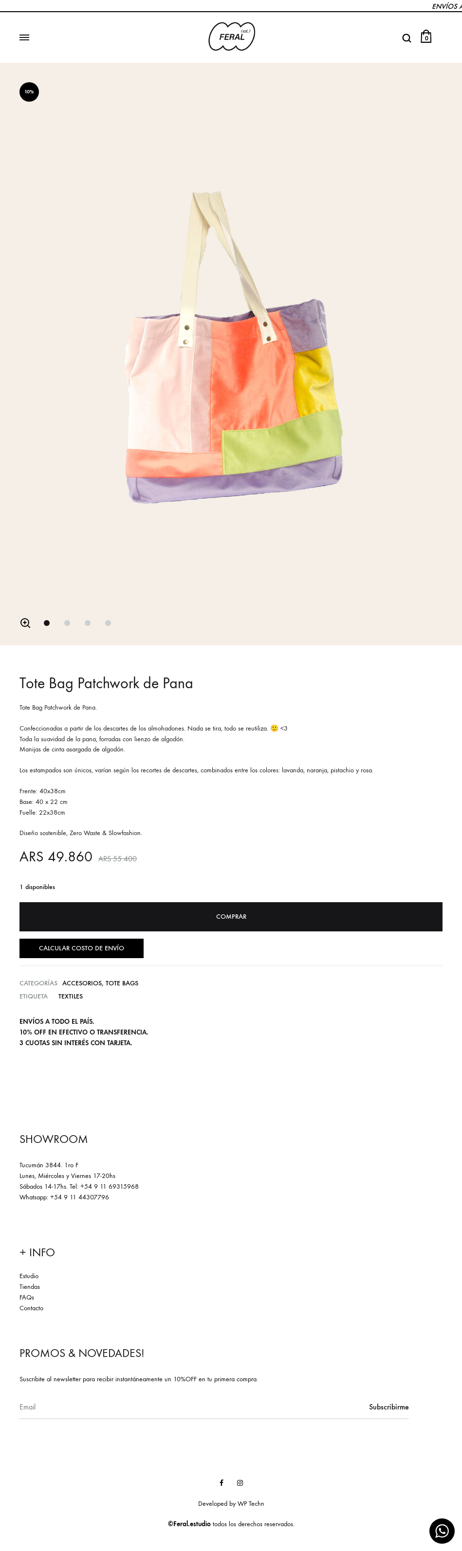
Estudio (28, 1276)
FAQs (26, 1297)
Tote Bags (122, 983)
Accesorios (82, 983)
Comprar (231, 916)
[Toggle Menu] (24, 38)
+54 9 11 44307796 (79, 1196)
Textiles (70, 996)
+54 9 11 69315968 (109, 1186)
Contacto (31, 1307)
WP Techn (251, 1503)
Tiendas (29, 1286)
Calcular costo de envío (81, 948)
